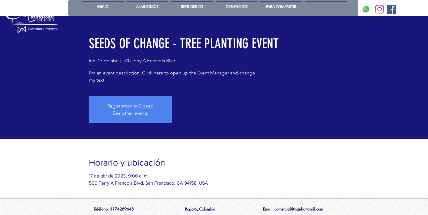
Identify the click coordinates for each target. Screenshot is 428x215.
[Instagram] (379, 9)
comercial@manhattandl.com (299, 209)
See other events (130, 113)
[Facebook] (391, 9)
